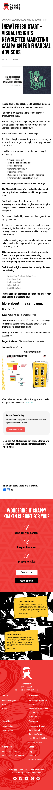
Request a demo (15, 429)
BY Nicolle (16, 60)
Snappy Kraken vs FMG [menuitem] (11, 751)
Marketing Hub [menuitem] (34, 730)
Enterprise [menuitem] (32, 716)
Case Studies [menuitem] (7, 730)
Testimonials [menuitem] (7, 726)
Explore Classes (11, 648)
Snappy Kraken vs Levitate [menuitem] (13, 755)
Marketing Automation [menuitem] (37, 700)
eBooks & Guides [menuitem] (35, 759)
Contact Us (26, 572)
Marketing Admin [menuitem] (35, 734)
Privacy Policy (17, 772)
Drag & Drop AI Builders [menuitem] (37, 738)
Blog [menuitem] (30, 751)
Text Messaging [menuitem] (34, 712)
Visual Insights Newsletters (33, 20)
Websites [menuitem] (32, 704)
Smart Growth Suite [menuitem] (36, 726)
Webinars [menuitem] (32, 755)
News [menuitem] (4, 704)
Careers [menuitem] (5, 708)
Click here (29, 402)
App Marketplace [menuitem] (35, 742)
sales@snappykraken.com (26, 689)
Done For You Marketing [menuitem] (38, 708)
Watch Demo (26, 580)
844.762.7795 (26, 686)
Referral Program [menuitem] (9, 700)
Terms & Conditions (33, 772)
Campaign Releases (10, 20)
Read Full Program (23, 613)
